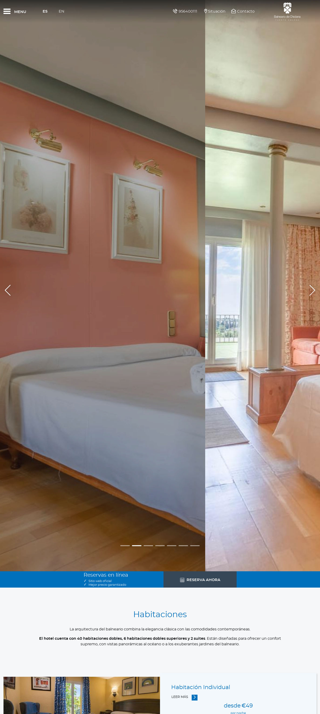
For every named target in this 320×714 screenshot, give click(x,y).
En (61, 11)
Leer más (179, 697)
